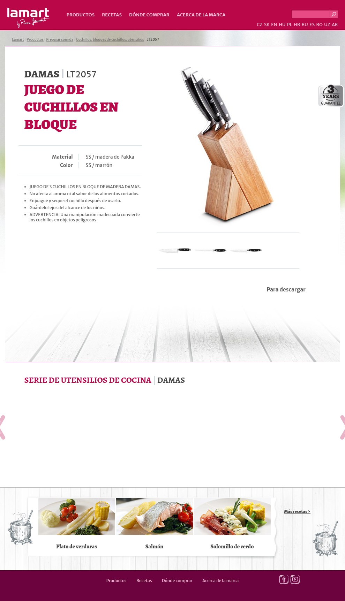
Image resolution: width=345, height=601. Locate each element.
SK (267, 25)
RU (305, 25)
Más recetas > (297, 511)
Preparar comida (60, 39)
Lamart (28, 18)
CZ (259, 25)
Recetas (112, 15)
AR (335, 25)
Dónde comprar (149, 15)
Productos (81, 15)
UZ (327, 25)
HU (282, 25)
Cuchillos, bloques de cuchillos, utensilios (110, 39)
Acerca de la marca (201, 15)
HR (297, 25)
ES (312, 25)
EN (274, 25)
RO (319, 25)
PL (289, 25)
